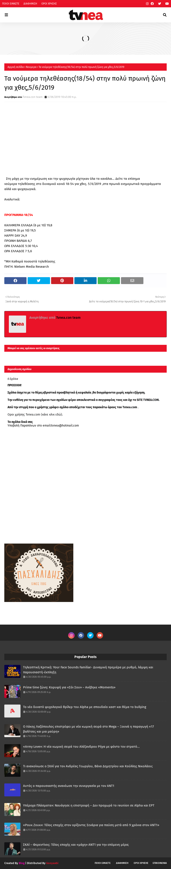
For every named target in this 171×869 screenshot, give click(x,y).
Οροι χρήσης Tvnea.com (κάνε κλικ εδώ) (35, 414)
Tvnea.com (129, 407)
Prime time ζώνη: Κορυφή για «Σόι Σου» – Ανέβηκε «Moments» (69, 687)
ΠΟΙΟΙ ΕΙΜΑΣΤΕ (10, 3)
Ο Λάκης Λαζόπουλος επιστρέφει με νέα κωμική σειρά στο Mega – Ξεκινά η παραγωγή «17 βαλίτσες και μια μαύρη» (88, 729)
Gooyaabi (52, 863)
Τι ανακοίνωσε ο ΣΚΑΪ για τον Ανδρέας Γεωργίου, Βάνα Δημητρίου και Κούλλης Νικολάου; (88, 766)
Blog (22, 863)
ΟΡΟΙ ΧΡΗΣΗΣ (49, 3)
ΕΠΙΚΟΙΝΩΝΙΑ (160, 863)
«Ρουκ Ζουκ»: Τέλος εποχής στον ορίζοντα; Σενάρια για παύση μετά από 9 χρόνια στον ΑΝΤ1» (91, 825)
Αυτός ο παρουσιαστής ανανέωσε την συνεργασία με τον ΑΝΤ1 (68, 786)
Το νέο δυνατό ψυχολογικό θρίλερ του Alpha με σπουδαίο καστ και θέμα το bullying (84, 707)
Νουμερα (31, 67)
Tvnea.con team (32, 96)
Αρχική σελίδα (16, 67)
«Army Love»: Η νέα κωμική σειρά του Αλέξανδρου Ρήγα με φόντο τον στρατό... (81, 747)
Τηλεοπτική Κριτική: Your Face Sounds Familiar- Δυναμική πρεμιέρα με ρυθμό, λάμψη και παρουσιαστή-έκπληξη (88, 669)
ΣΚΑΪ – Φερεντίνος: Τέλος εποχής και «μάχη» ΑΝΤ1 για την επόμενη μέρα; (76, 845)
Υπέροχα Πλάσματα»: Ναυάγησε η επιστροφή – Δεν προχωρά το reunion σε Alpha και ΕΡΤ (88, 805)
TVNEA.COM (151, 400)
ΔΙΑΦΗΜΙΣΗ (30, 3)
